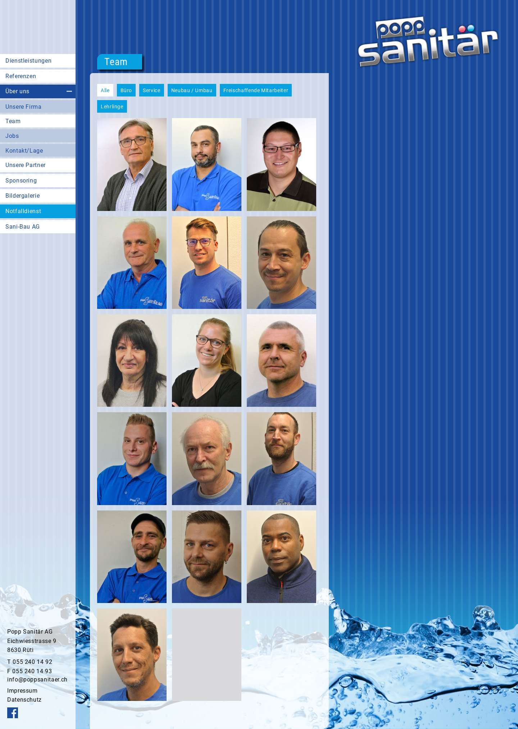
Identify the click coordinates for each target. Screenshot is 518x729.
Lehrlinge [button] (112, 106)
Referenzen (20, 76)
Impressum (22, 690)
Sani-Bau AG (22, 226)
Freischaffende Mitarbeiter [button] (255, 90)
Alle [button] (105, 90)
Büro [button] (126, 90)
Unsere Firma (23, 106)
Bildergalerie (22, 195)
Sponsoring (21, 180)
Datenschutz (24, 699)
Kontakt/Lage (24, 150)
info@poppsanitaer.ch (37, 679)
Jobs (12, 135)
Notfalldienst (23, 211)
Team (13, 121)
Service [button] (151, 90)
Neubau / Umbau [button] (192, 90)
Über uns (17, 91)
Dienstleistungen (28, 60)
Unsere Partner (25, 165)
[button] (132, 164)
